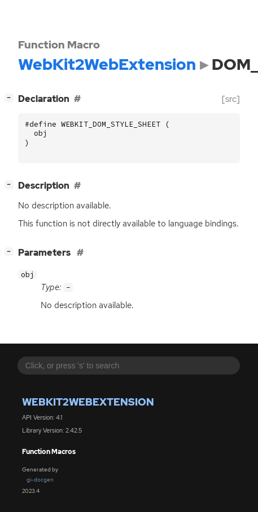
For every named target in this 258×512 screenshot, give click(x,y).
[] (11, 98)
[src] (231, 99)
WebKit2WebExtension (88, 402)
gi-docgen (40, 479)
